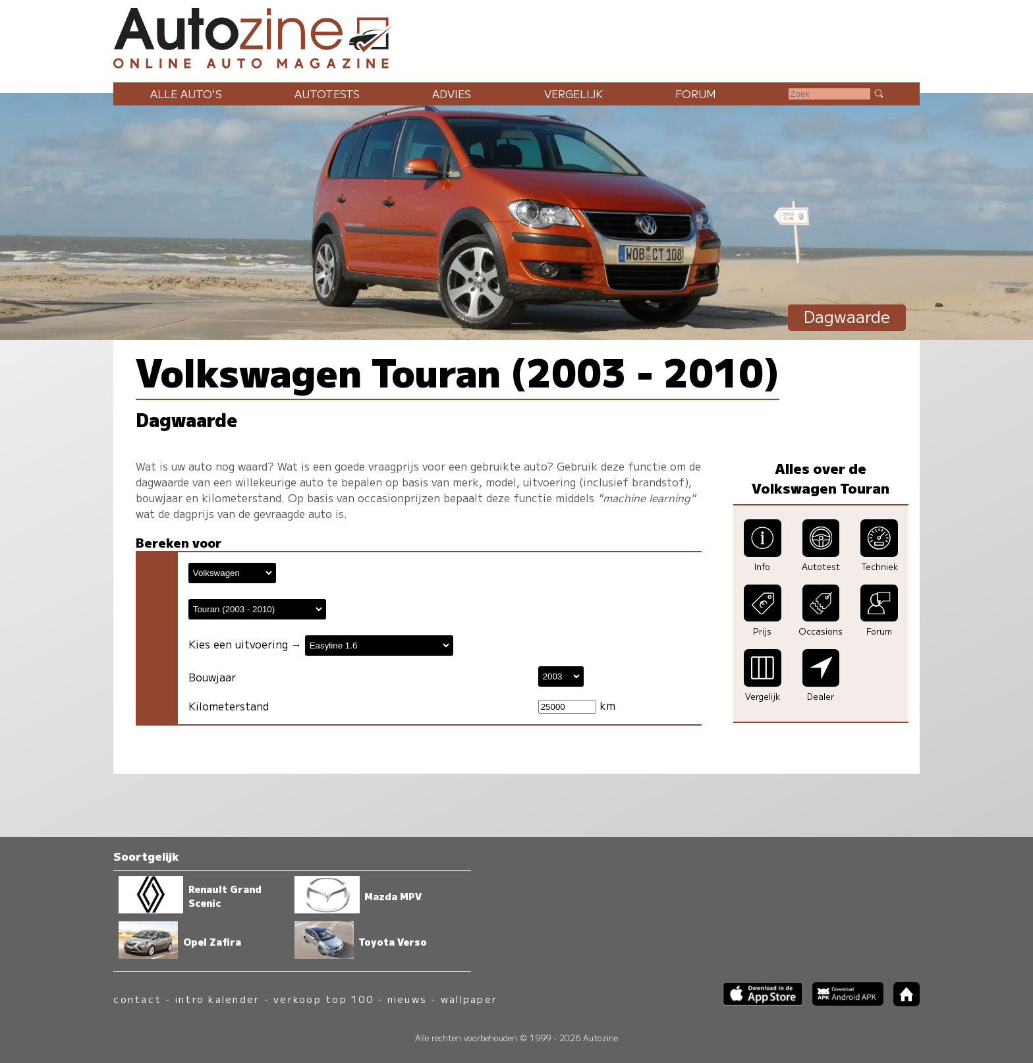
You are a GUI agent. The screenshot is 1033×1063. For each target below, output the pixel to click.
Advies (451, 93)
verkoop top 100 (323, 999)
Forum (695, 93)
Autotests (327, 93)
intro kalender (217, 999)
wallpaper (469, 999)
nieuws (407, 999)
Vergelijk (573, 93)
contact (137, 999)
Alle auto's (186, 93)
